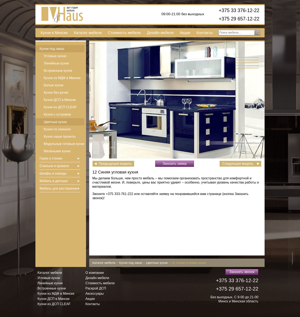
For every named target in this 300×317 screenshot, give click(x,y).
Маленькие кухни (57, 151)
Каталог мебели (88, 33)
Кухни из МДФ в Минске (62, 78)
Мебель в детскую (54, 181)
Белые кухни (53, 85)
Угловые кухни (55, 56)
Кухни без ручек (56, 92)
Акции (185, 33)
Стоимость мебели (124, 33)
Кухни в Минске (54, 33)
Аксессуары (94, 293)
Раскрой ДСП (95, 288)
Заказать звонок (241, 272)
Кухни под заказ (52, 48)
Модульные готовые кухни (64, 144)
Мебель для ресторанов (58, 188)
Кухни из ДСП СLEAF (60, 107)
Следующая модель (237, 163)
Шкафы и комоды (53, 173)
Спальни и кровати (54, 166)
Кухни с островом (57, 114)
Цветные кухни (55, 122)
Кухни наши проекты (60, 136)
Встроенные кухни (58, 70)
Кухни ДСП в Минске (60, 100)
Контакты (204, 33)
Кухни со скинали (57, 129)
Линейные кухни (56, 63)
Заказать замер (174, 163)
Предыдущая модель (115, 163)
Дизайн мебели (160, 33)
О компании (94, 272)
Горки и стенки (51, 158)
